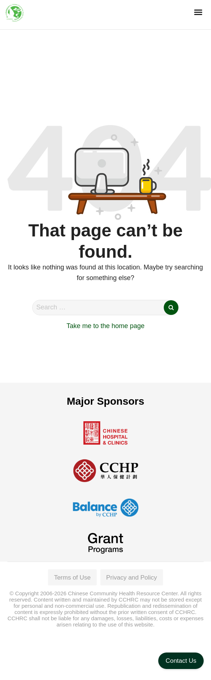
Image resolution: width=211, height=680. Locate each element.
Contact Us (181, 660)
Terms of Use (72, 577)
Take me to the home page (105, 326)
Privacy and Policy (131, 577)
